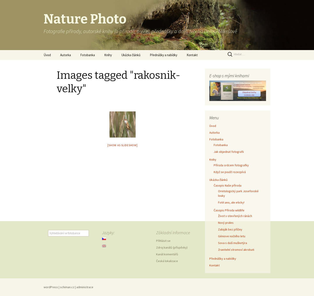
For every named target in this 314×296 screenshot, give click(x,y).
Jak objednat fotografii (229, 152)
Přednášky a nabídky (163, 55)
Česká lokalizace (167, 261)
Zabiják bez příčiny (230, 229)
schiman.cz (67, 287)
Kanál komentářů (167, 254)
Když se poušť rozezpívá (230, 172)
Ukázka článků (130, 55)
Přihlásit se (163, 241)
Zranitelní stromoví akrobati (236, 250)
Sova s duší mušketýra (232, 243)
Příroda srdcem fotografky (231, 165)
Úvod (47, 55)
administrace (84, 287)
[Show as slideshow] (122, 145)
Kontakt (192, 55)
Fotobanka (87, 55)
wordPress (51, 287)
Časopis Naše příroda (227, 185)
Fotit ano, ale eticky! (231, 202)
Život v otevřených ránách (235, 216)
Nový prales (226, 223)
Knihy (108, 55)
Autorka (65, 55)
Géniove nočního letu (231, 236)
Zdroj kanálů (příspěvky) (172, 247)
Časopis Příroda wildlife (229, 210)
